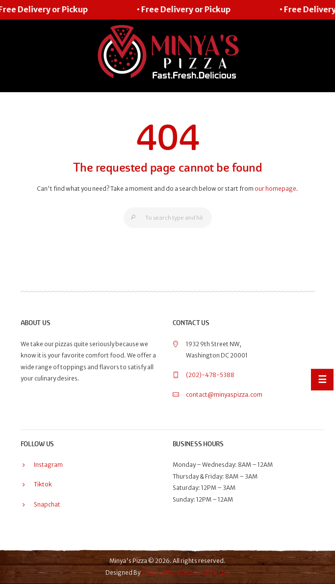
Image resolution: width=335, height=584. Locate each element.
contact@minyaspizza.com (224, 394)
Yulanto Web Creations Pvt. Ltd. (185, 572)
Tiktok (43, 484)
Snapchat (47, 504)
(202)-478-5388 (210, 375)
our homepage (275, 188)
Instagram (48, 464)
